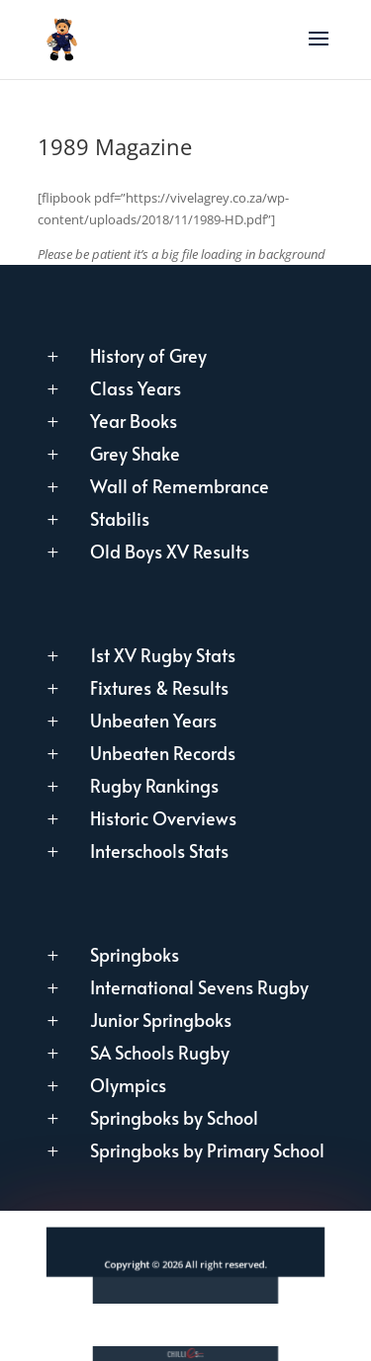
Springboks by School (174, 1117)
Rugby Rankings (154, 785)
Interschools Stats (159, 850)
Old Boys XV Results (169, 551)
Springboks (134, 954)
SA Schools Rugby (160, 1052)
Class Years (135, 388)
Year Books (133, 420)
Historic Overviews (163, 818)
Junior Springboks (161, 1019)
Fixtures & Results (159, 687)
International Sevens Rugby (199, 987)
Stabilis (119, 518)
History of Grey (148, 355)
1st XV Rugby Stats (162, 654)
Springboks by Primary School (207, 1150)
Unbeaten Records (162, 752)
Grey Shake (135, 453)
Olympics (128, 1084)
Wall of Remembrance (179, 485)
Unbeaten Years (153, 720)
